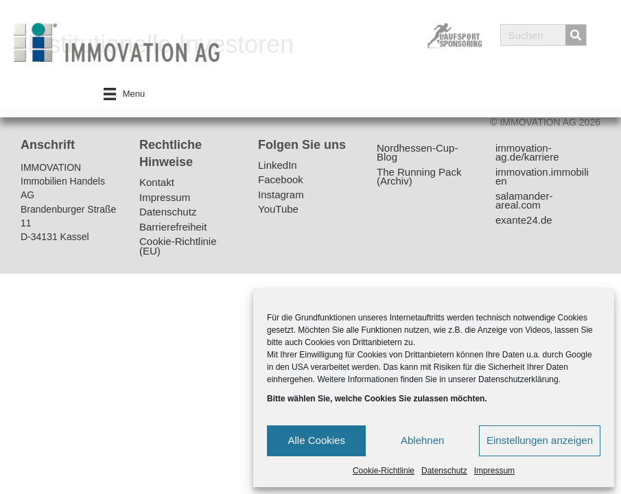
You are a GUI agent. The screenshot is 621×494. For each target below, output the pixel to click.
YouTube (278, 209)
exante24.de (523, 220)
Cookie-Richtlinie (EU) (178, 247)
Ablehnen (422, 440)
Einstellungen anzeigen (540, 440)
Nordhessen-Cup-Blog (417, 153)
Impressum (494, 470)
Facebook (280, 180)
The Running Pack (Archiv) (419, 177)
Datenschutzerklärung (518, 379)
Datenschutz (444, 470)
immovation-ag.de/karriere (527, 153)
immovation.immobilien (542, 177)
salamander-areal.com (523, 201)
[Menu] (124, 94)
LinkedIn (277, 166)
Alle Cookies (316, 440)
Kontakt (156, 183)
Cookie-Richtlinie (383, 470)
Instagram (281, 195)
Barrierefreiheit (173, 227)
